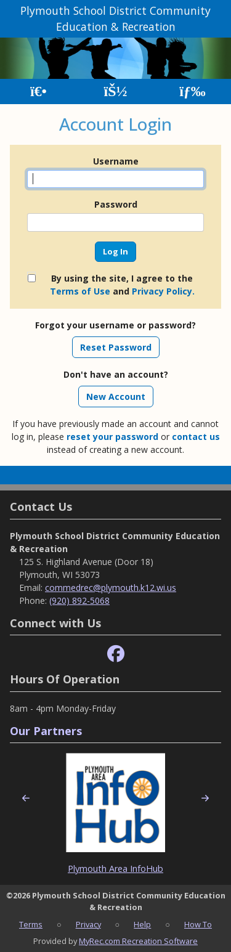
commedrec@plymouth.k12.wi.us (110, 587)
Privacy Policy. (163, 291)
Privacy (88, 924)
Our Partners (46, 730)
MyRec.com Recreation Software (138, 940)
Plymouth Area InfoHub (115, 868)
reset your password (112, 436)
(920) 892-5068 (79, 600)
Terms (31, 924)
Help (142, 924)
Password (115, 204)
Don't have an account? (115, 374)
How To (198, 924)
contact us (196, 436)
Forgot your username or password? (115, 325)
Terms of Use (80, 291)
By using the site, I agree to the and (122, 284)
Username (116, 161)
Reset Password (116, 347)
